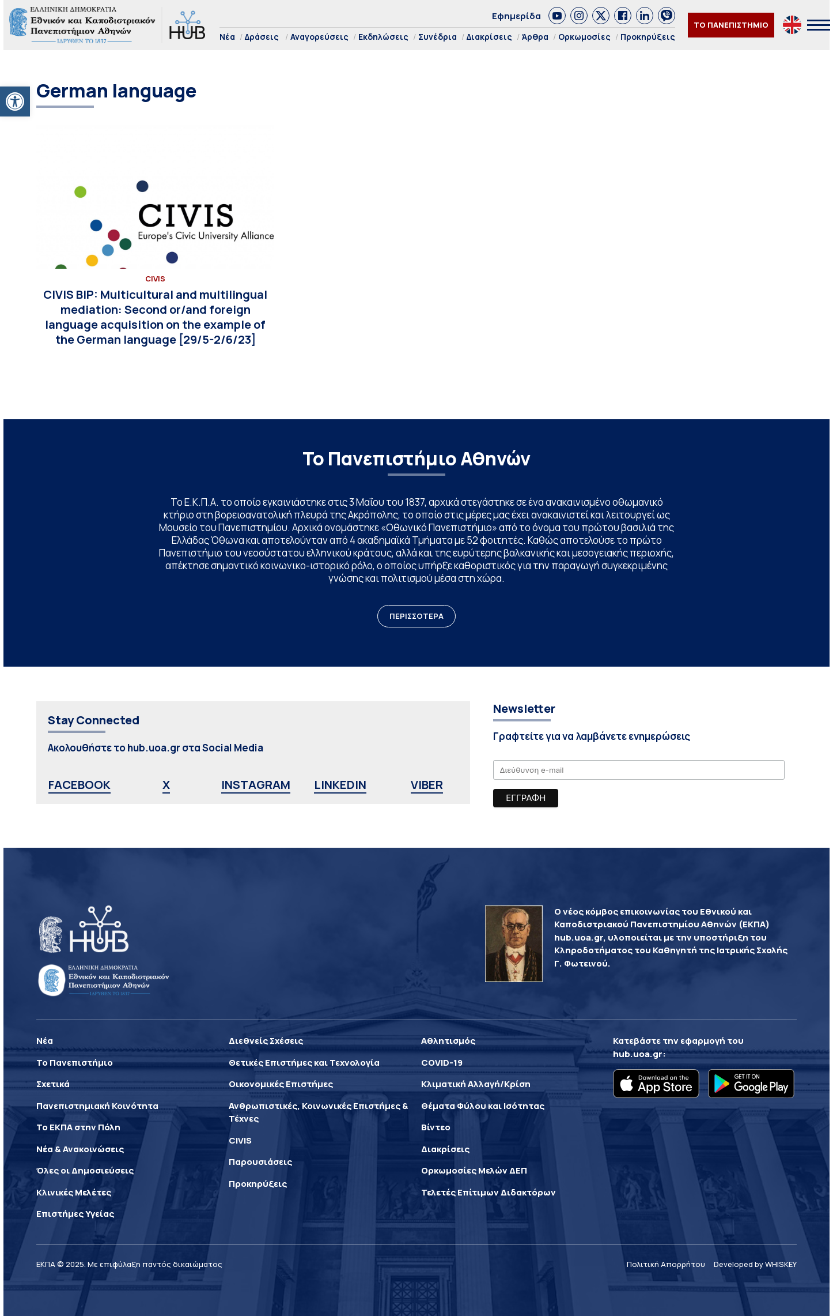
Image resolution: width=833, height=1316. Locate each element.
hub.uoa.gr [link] (637, 1054)
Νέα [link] (227, 36)
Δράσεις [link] (262, 36)
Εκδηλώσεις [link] (383, 36)
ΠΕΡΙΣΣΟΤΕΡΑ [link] (416, 616)
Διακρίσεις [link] (489, 36)
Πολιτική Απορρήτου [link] (666, 1264)
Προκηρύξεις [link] (647, 36)
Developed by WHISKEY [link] (755, 1264)
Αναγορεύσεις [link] (319, 36)
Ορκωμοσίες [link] (584, 36)
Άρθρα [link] (535, 36)
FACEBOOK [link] (79, 784)
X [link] (166, 784)
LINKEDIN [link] (340, 784)
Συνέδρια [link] (437, 36)
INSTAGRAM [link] (255, 784)
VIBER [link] (427, 784)
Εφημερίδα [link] (516, 16)
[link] (15, 101)
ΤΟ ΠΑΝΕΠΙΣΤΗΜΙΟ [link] (731, 25)
